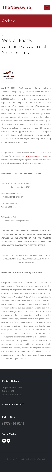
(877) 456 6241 (13, 423)
